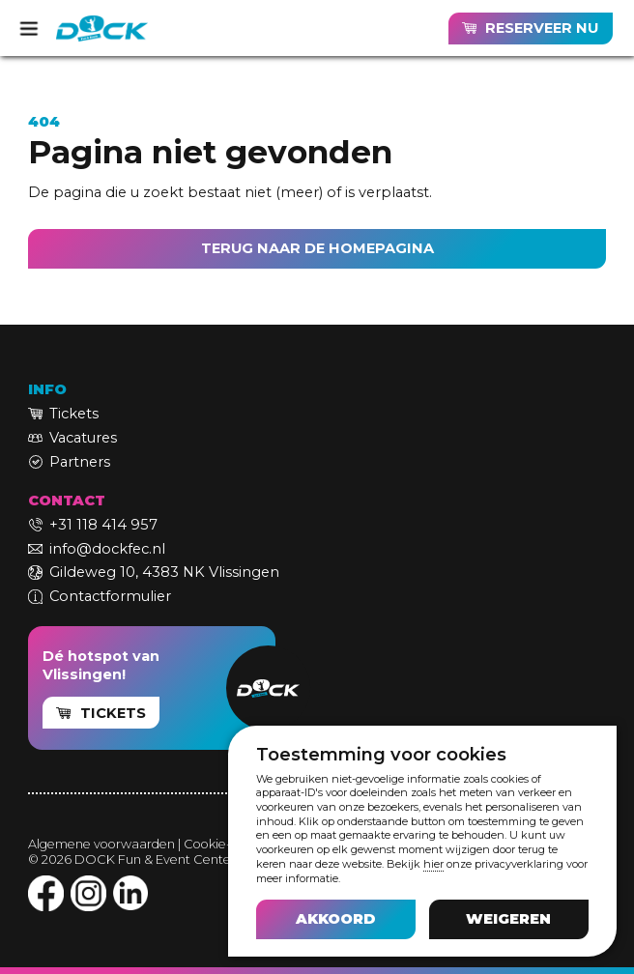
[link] (530, 28)
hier (433, 864)
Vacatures (83, 437)
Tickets (74, 413)
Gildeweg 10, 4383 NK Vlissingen (164, 572)
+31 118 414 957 (103, 524)
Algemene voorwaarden (101, 844)
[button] (335, 919)
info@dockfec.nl (107, 549)
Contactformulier (110, 596)
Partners (79, 462)
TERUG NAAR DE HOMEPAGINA (317, 248)
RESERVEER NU (541, 28)
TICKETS (113, 713)
